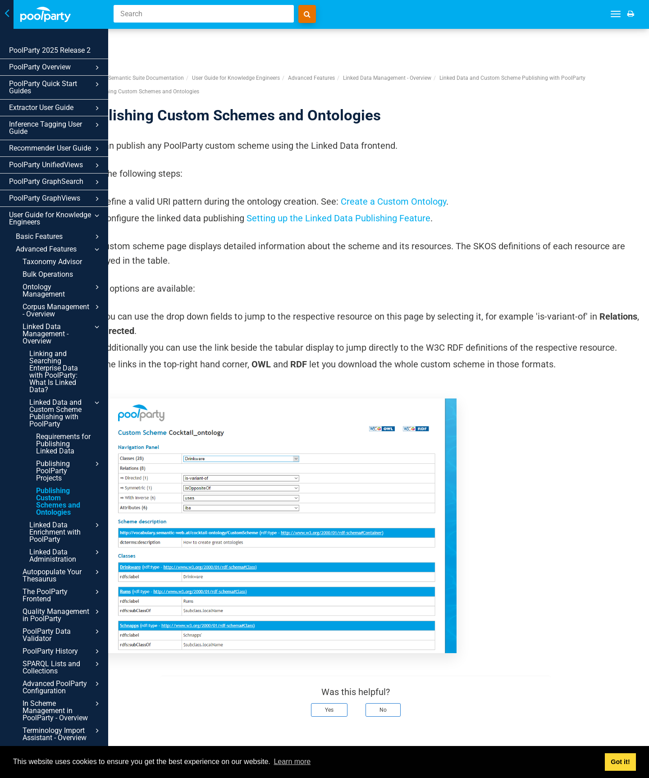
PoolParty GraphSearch (55, 182)
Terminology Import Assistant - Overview (62, 734)
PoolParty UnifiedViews (55, 165)
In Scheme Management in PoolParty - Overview (62, 710)
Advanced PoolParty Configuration (62, 687)
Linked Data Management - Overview (62, 333)
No (406, 691)
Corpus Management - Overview (62, 310)
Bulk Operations (48, 274)
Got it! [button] (620, 761)
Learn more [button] (292, 761)
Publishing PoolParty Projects (69, 470)
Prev (140, 736)
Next (630, 736)
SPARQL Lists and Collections (62, 667)
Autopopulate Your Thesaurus (62, 575)
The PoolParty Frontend (62, 595)
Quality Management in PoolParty (62, 615)
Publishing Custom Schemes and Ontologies (58, 501)
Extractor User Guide (55, 108)
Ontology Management (62, 290)
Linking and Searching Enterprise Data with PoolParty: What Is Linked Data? (53, 371)
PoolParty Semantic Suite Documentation (179, 44)
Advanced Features (59, 249)
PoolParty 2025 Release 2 (50, 50)
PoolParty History (62, 651)
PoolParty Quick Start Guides (55, 87)
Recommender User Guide (55, 149)
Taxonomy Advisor (52, 261)
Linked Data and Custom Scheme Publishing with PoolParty (65, 413)
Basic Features (59, 237)
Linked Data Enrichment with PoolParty (65, 532)
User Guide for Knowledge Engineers (55, 218)
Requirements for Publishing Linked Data (63, 443)
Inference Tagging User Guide (55, 128)
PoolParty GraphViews (55, 199)
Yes (352, 691)
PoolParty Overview (55, 68)
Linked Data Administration (65, 555)
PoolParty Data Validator (62, 635)
